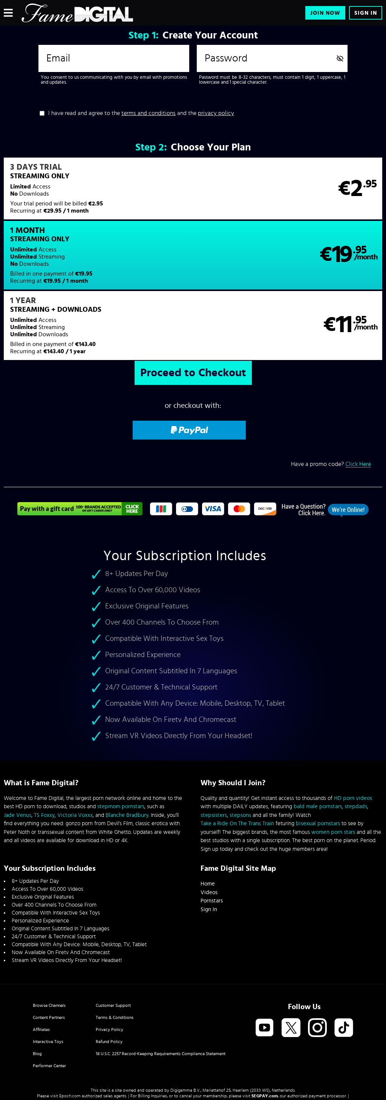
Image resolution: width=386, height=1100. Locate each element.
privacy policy (216, 113)
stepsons (240, 756)
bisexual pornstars (318, 765)
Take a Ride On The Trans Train (237, 765)
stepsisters (214, 756)
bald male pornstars (318, 748)
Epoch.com (70, 1037)
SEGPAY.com (264, 1037)
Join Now (325, 13)
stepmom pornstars (120, 748)
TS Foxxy (44, 756)
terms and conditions (148, 113)
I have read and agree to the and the (141, 113)
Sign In (365, 13)
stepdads (356, 748)
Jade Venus (17, 756)
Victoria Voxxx (75, 756)
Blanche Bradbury (127, 756)
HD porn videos (353, 739)
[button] (98, 193)
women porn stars (333, 773)
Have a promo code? (331, 405)
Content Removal (193, 1043)
